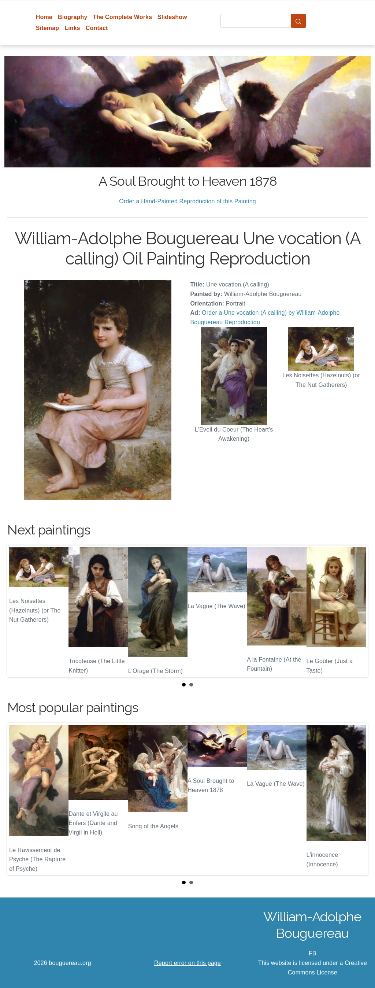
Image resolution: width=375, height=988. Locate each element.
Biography (73, 17)
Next (356, 611)
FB (312, 953)
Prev (19, 611)
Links (72, 28)
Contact (97, 28)
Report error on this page (187, 963)
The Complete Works (122, 17)
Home (44, 17)
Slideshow (172, 17)
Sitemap (47, 28)
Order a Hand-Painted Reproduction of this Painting (187, 201)
